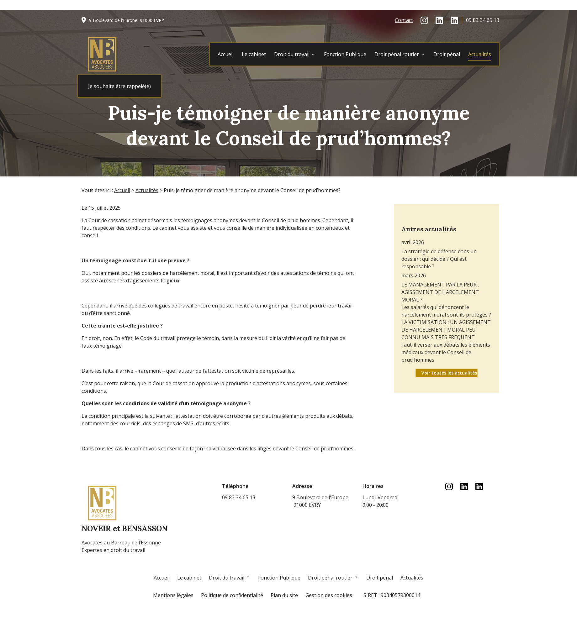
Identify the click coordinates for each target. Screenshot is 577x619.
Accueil (226, 54)
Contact (404, 20)
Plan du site (284, 595)
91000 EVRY (126, 20)
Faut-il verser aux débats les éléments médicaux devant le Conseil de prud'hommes (445, 338)
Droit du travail (292, 54)
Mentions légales (173, 595)
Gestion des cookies (328, 595)
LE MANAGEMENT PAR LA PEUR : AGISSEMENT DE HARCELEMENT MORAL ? (440, 278)
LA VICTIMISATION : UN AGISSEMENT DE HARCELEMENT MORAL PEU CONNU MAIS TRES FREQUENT (446, 316)
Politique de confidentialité (232, 595)
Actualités (479, 54)
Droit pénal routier (396, 54)
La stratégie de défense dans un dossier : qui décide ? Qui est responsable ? (439, 245)
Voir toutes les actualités (449, 359)
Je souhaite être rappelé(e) (119, 86)
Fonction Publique (345, 54)
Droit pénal (446, 54)
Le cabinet (254, 54)
